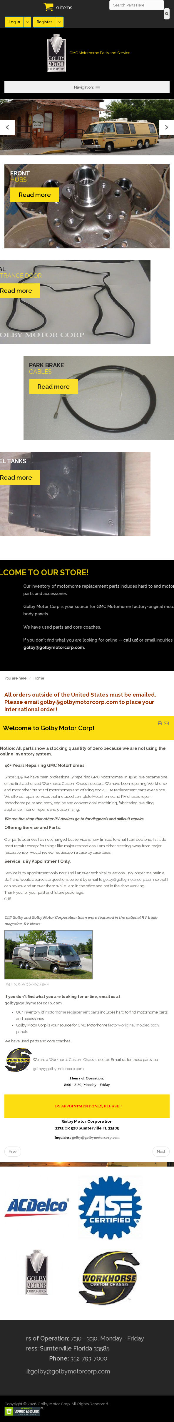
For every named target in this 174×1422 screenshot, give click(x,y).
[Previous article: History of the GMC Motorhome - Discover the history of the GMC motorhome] (12, 1152)
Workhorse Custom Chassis (72, 1059)
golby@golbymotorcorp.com (128, 879)
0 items (64, 7)
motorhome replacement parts (72, 1012)
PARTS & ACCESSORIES (26, 984)
